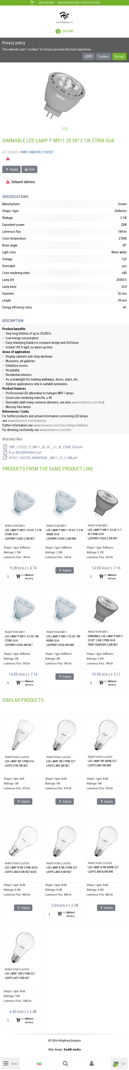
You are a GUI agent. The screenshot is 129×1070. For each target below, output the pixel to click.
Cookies (103, 56)
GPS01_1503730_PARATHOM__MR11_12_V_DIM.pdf (39, 458)
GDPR (88, 56)
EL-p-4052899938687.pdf (21, 452)
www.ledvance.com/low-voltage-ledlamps (60, 425)
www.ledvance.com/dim (87, 402)
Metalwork (46, 2)
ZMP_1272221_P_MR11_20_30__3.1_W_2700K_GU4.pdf (42, 447)
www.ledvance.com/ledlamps (27, 421)
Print (29, 169)
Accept (119, 56)
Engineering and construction (79, 2)
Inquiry (11, 169)
